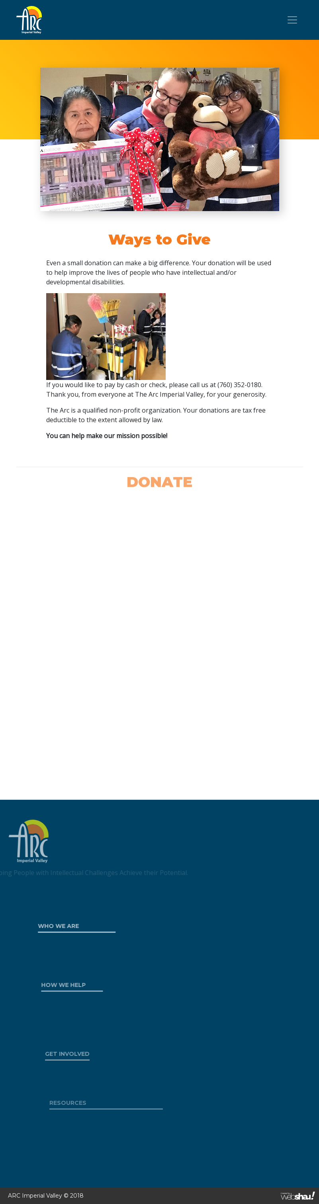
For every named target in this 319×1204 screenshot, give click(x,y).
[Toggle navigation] (292, 19)
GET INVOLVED (79, 1053)
